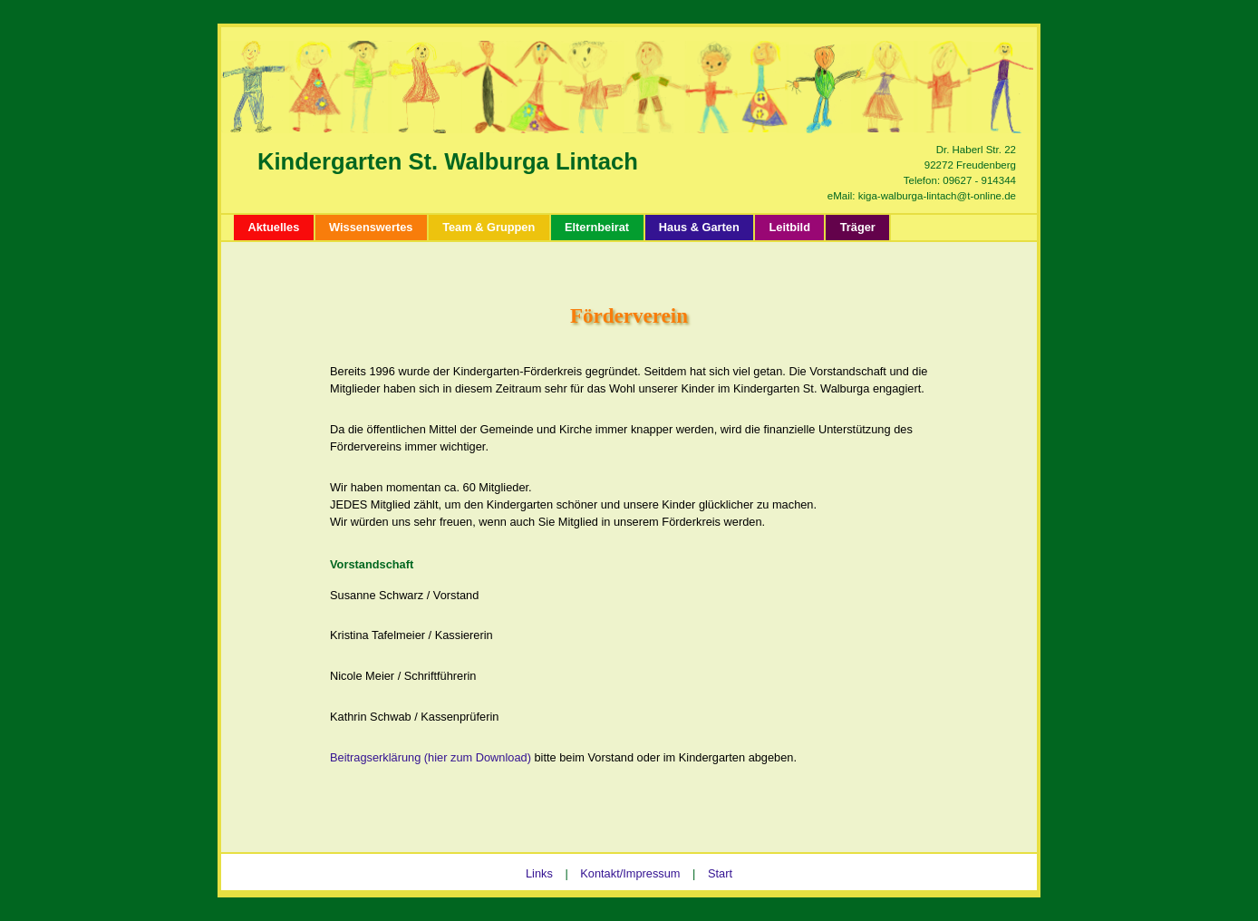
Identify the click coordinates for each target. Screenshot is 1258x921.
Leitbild (789, 227)
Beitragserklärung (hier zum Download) (430, 757)
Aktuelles (273, 227)
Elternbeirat (597, 227)
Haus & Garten (699, 227)
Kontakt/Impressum (630, 873)
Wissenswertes (370, 227)
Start (720, 873)
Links (539, 873)
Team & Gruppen (488, 227)
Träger (858, 227)
